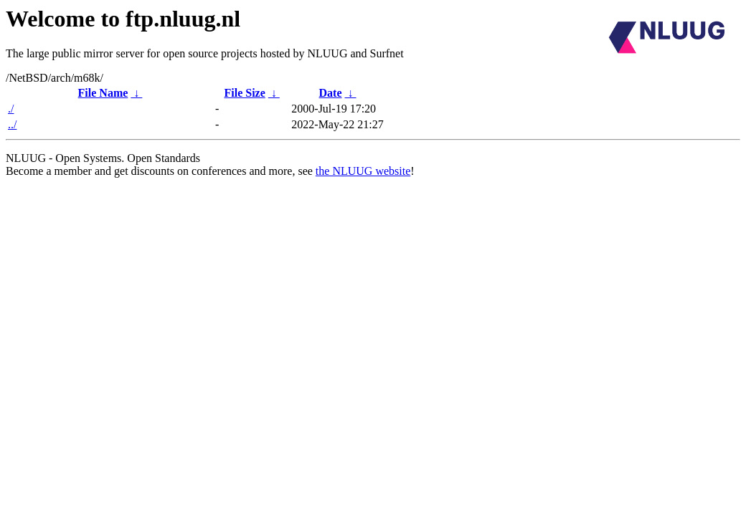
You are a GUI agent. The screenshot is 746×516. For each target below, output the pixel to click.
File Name (103, 93)
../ (12, 124)
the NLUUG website (363, 171)
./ (11, 108)
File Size (244, 93)
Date (330, 93)
